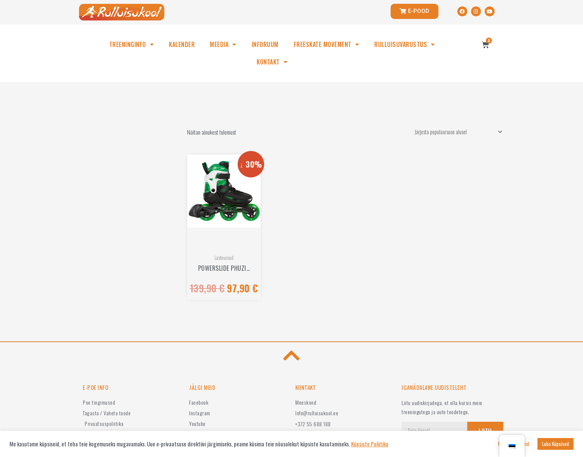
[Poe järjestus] (454, 132)
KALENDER (182, 44)
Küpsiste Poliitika (369, 444)
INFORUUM (265, 44)
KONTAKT (272, 62)
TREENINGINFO (131, 44)
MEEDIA (223, 44)
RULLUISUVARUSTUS (404, 44)
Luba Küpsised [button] (555, 444)
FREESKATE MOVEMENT (326, 44)
